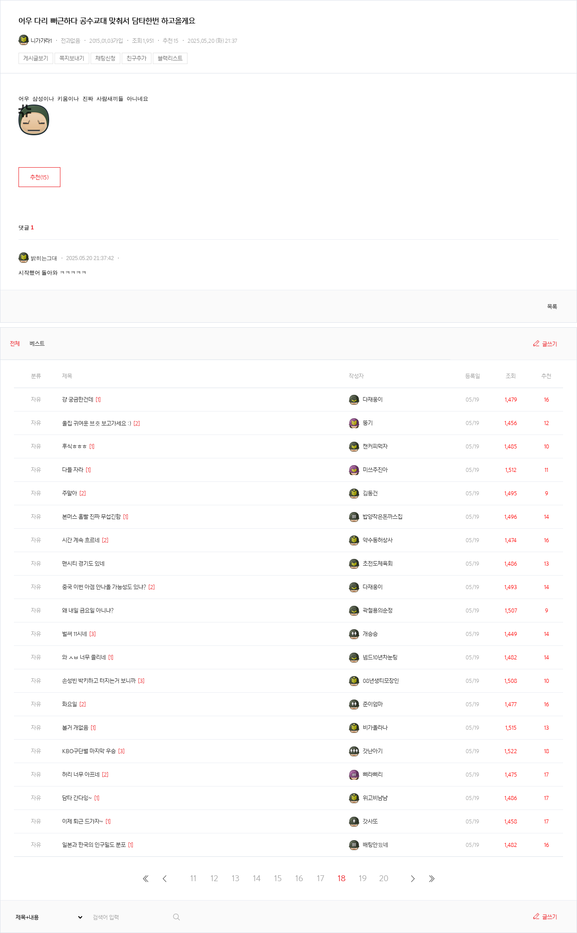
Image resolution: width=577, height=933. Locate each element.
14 (257, 878)
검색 (177, 917)
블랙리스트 (170, 58)
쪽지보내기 (72, 58)
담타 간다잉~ (77, 798)
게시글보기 (35, 58)
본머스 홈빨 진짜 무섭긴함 (91, 516)
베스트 (37, 343)
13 (235, 878)
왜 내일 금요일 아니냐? (88, 610)
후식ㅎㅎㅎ (74, 446)
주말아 (69, 493)
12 (214, 878)
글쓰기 (549, 344)
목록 (552, 306)
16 (299, 878)
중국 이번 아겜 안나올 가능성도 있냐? (104, 587)
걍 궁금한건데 (77, 399)
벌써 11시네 (74, 634)
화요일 (69, 704)
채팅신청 (105, 58)
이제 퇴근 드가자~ (82, 821)
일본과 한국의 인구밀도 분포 (94, 845)
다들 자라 (72, 469)
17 (320, 878)
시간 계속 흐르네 (81, 540)
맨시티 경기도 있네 (83, 563)
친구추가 (137, 58)
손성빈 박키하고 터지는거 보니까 (99, 680)
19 (362, 878)
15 (278, 878)
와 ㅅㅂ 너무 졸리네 (84, 657)
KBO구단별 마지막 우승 (89, 751)
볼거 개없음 (75, 727)
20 (384, 878)
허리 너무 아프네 (81, 774)
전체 (15, 343)
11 (193, 878)
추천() (39, 177)
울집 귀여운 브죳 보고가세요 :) (96, 423)
